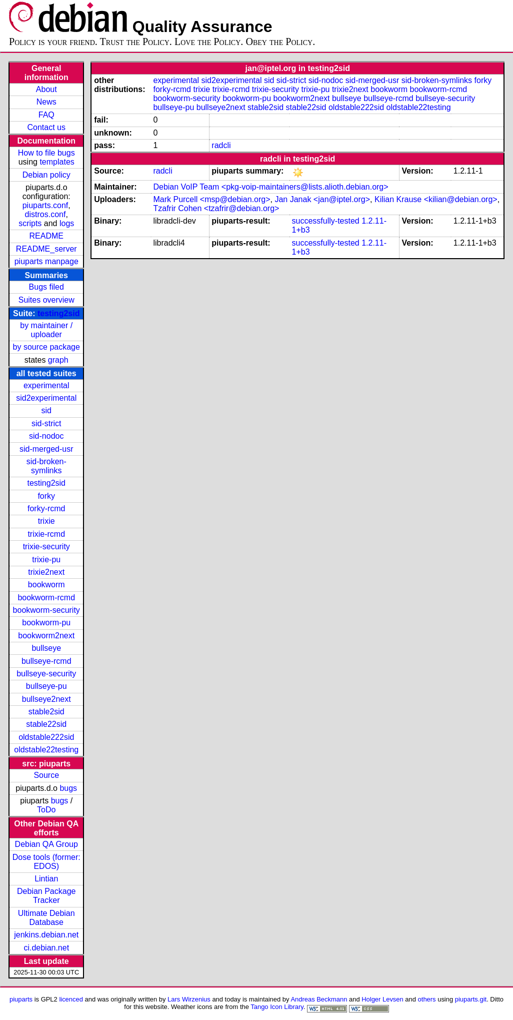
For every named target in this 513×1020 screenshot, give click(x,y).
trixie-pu (46, 559)
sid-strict (47, 423)
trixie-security (46, 546)
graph (58, 360)
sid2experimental (46, 398)
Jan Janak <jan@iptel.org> (322, 199)
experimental (47, 385)
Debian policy (46, 175)
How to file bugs (46, 153)
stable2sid (46, 711)
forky (46, 496)
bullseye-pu (46, 686)
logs (67, 223)
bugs (68, 788)
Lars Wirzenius (189, 999)
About (46, 89)
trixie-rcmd (46, 534)
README (47, 236)
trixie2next (46, 572)
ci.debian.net (46, 947)
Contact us (47, 127)
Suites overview (46, 300)
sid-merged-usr (47, 449)
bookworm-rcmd (46, 597)
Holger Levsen (383, 999)
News (46, 102)
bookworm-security (46, 610)
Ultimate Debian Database (46, 917)
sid (47, 410)
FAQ (46, 115)
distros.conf (45, 214)
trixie (46, 521)
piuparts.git (470, 999)
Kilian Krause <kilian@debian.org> (436, 199)
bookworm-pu (46, 622)
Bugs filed (46, 287)
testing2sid (59, 313)
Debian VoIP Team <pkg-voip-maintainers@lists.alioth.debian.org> (270, 187)
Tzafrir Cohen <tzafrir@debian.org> (216, 208)
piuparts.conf (45, 205)
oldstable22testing (46, 749)
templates (57, 162)
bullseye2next (46, 699)
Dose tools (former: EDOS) (46, 861)
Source (46, 775)
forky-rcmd (47, 508)
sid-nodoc (46, 436)
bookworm (46, 584)
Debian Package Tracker (46, 895)
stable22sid (46, 724)
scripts (30, 223)
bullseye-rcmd (47, 661)
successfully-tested (326, 221)
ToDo (46, 809)
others (427, 999)
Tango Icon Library (277, 1006)
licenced (71, 999)
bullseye (46, 648)
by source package (46, 347)
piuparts (21, 999)
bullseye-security (46, 673)
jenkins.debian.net (46, 934)
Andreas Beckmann (318, 999)
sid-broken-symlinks (46, 466)
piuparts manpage (46, 261)
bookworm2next (46, 635)
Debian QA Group (46, 844)
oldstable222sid (46, 737)
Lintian (46, 878)
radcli (221, 145)
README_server (46, 249)
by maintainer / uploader (46, 330)
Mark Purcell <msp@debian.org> (211, 199)
